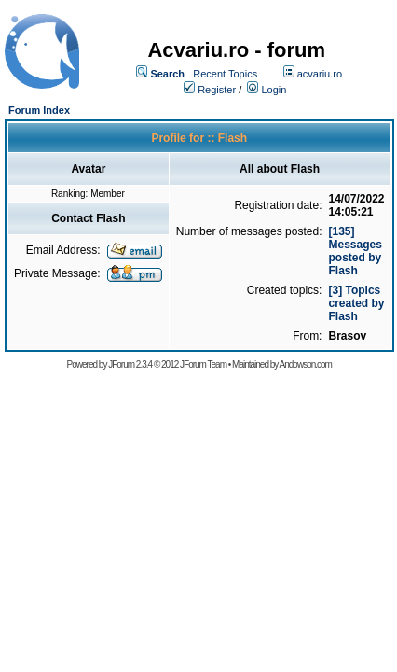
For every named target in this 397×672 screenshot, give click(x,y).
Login (273, 89)
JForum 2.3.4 (130, 364)
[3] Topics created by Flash (356, 303)
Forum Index (39, 110)
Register (217, 89)
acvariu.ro (319, 73)
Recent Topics (225, 73)
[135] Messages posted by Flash (354, 251)
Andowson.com (306, 364)
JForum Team (203, 364)
